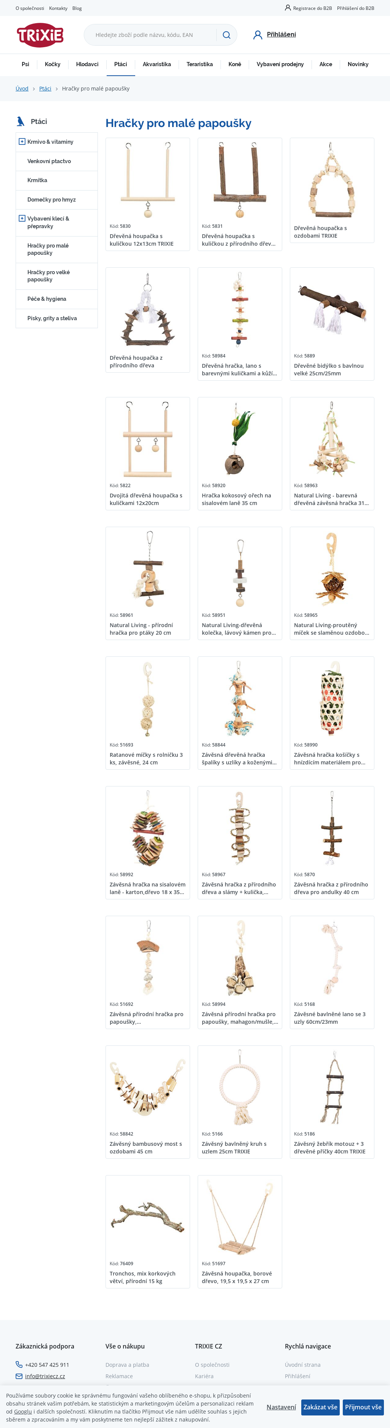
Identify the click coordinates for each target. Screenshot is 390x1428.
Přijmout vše (363, 1407)
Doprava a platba (127, 1364)
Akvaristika (157, 64)
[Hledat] (226, 35)
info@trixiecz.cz (45, 1376)
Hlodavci (87, 64)
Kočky (53, 64)
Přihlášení (297, 1376)
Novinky (358, 64)
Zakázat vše (320, 1407)
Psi (25, 64)
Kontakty (58, 8)
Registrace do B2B (312, 8)
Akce (326, 64)
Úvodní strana (303, 1364)
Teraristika (200, 64)
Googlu (23, 1411)
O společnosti (30, 8)
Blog (77, 8)
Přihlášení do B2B (355, 8)
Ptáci (120, 64)
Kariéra (204, 1376)
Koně (235, 64)
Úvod (22, 88)
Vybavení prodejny (280, 64)
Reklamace (119, 1376)
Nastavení (281, 1407)
